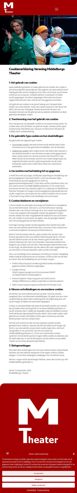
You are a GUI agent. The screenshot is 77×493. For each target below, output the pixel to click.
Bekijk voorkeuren (38, 485)
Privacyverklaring (43, 490)
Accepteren (38, 473)
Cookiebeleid (31, 490)
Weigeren (38, 479)
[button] (74, 454)
